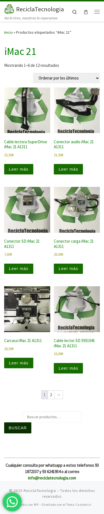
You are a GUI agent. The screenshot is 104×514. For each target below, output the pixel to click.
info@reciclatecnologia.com (52, 478)
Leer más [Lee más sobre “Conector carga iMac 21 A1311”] (68, 268)
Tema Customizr (79, 505)
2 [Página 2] (51, 394)
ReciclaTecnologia (40, 490)
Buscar (18, 428)
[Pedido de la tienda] (66, 78)
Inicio (8, 32)
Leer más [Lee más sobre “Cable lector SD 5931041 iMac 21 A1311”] (68, 368)
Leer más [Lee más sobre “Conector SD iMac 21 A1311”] (19, 268)
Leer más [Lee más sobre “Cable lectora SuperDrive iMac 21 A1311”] (19, 169)
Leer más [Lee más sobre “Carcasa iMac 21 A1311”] (19, 363)
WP (36, 505)
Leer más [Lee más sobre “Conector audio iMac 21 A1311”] (68, 169)
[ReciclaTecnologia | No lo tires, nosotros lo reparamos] (9, 8)
